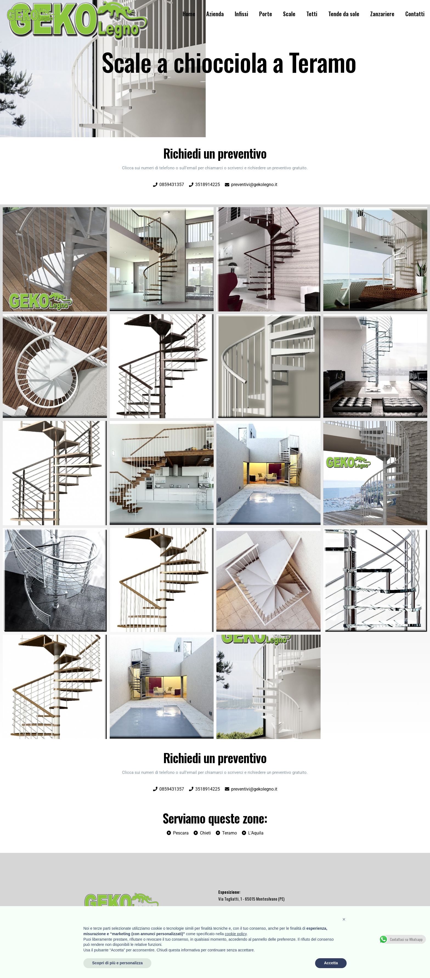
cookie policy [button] (236, 934)
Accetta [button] (331, 963)
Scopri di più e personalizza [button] (117, 963)
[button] (344, 919)
